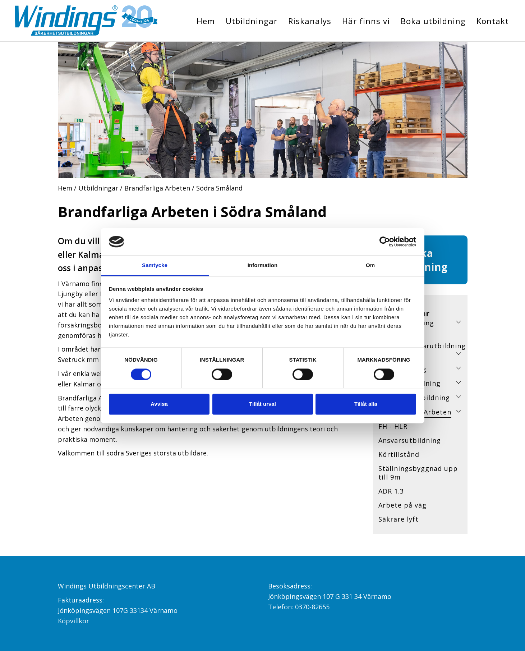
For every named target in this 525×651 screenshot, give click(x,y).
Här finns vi (366, 20)
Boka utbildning (433, 20)
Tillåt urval (262, 404)
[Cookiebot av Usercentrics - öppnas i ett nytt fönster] (384, 241)
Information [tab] (263, 265)
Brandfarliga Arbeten (157, 188)
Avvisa (159, 404)
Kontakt (492, 20)
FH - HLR (392, 426)
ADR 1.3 (391, 491)
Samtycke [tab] (154, 265)
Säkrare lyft (398, 519)
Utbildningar (251, 20)
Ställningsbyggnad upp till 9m (418, 472)
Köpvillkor (73, 620)
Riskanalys (309, 20)
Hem (206, 20)
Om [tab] (370, 265)
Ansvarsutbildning (409, 440)
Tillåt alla (365, 404)
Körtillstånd (398, 454)
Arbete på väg (402, 505)
